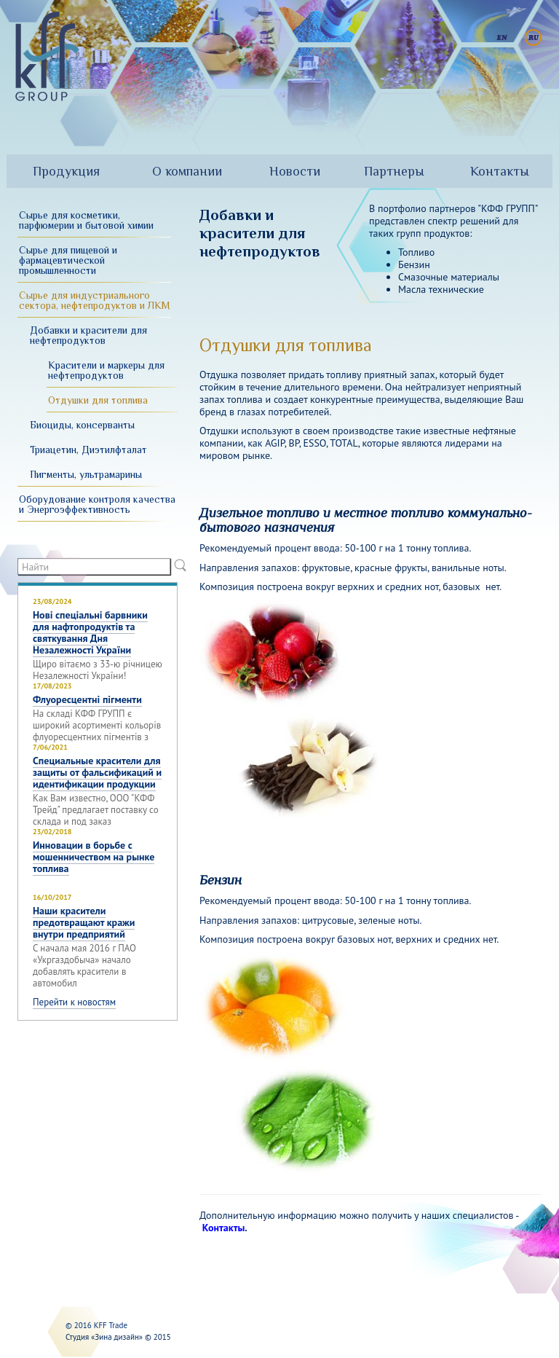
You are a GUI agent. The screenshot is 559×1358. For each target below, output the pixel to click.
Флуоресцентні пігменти (87, 699)
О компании (187, 171)
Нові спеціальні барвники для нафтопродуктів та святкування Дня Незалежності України (90, 632)
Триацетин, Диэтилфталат (88, 449)
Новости (294, 171)
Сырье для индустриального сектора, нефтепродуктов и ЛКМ (94, 300)
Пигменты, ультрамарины (86, 474)
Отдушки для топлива (98, 400)
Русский (533, 37)
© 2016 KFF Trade (96, 1325)
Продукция (66, 171)
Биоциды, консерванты (82, 425)
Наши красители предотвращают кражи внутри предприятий (84, 922)
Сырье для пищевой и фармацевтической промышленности (68, 260)
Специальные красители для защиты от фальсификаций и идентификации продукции (97, 772)
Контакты (499, 171)
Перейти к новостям (74, 1002)
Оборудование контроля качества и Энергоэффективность (97, 504)
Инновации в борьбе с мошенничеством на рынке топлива (93, 857)
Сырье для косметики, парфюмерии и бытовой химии (86, 220)
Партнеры (394, 171)
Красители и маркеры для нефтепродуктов (106, 370)
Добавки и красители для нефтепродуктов (88, 335)
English (502, 37)
